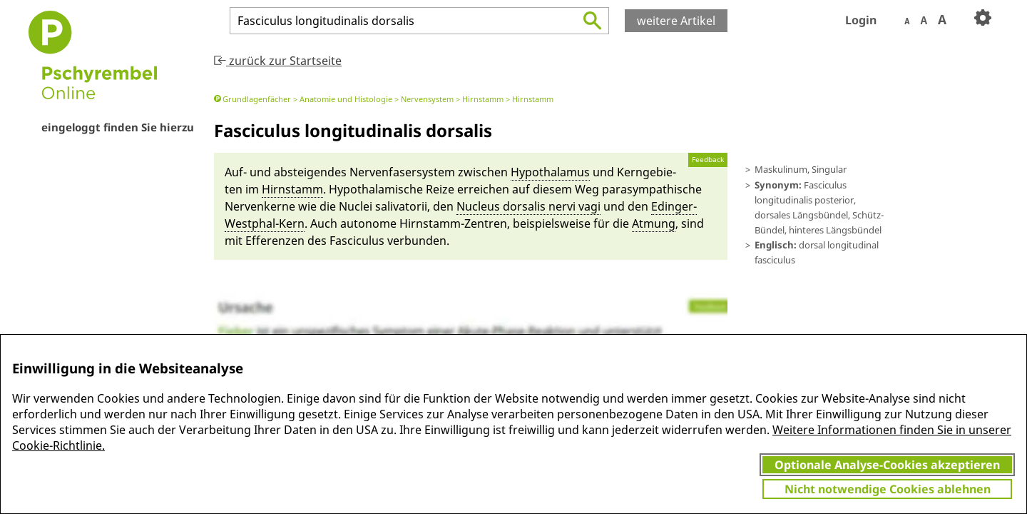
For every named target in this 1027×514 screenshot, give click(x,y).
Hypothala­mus (550, 172)
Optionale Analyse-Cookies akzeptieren (887, 465)
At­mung (653, 223)
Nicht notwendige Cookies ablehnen (888, 489)
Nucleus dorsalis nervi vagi (528, 206)
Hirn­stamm (292, 189)
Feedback (708, 159)
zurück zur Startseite (278, 61)
